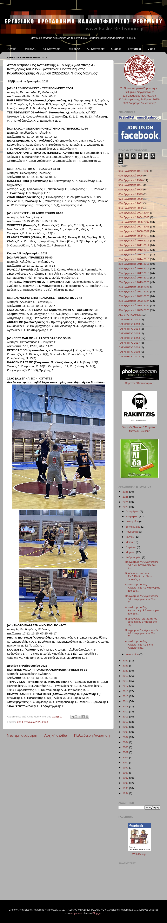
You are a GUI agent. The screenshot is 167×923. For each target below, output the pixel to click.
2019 (126, 675)
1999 (126, 767)
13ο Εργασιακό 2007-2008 (133, 226)
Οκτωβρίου (132, 521)
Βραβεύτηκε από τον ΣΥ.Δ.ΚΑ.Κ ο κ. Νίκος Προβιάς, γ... (138, 576)
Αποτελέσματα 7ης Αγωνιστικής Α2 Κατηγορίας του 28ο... (142, 610)
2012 (126, 711)
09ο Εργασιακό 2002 (130, 208)
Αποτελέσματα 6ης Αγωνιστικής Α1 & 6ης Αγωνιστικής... (139, 644)
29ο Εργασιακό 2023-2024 (133, 300)
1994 (126, 793)
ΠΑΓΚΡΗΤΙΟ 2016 (129, 338)
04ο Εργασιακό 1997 (130, 184)
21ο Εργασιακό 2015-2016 (133, 263)
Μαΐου (130, 542)
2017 (126, 685)
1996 (126, 782)
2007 (126, 737)
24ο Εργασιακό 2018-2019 (133, 277)
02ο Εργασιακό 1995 (130, 175)
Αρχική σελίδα (55, 735)
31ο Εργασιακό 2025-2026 (133, 310)
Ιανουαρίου (132, 654)
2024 (126, 501)
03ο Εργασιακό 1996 (130, 180)
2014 (126, 701)
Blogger (96, 913)
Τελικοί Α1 (29, 48)
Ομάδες (116, 48)
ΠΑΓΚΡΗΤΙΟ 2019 (129, 351)
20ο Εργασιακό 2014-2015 (133, 259)
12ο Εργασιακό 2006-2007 (133, 221)
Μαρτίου (131, 552)
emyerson (76, 913)
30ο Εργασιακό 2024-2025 (133, 305)
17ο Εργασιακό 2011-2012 (133, 245)
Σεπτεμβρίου (133, 526)
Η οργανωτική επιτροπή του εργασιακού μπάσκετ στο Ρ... (141, 621)
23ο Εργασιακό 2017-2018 (133, 273)
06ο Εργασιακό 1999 (130, 194)
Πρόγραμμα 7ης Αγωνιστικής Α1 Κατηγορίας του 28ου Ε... (141, 599)
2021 (126, 665)
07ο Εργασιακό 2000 (130, 198)
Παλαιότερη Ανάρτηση (92, 735)
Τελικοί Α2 (73, 48)
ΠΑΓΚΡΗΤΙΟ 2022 (129, 356)
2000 (126, 762)
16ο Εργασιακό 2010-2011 (133, 240)
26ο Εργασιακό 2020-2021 (133, 286)
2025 (126, 496)
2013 (126, 706)
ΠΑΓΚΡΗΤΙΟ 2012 (129, 319)
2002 (126, 752)
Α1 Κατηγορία (52, 48)
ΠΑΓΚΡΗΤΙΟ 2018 (129, 347)
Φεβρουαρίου (134, 557)
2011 (126, 716)
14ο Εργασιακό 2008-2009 (133, 231)
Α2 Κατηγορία (95, 48)
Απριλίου (131, 547)
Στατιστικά (134, 48)
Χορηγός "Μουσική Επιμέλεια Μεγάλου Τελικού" (139, 427)
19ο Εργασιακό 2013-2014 (133, 254)
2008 (126, 731)
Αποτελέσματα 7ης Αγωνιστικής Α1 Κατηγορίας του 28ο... (142, 587)
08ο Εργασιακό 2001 (130, 203)
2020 (126, 670)
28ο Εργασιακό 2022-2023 (32, 722)
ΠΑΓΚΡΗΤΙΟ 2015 (129, 333)
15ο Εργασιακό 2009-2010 (133, 235)
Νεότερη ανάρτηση (22, 735)
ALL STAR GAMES (129, 314)
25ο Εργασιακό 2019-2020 (133, 282)
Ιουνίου (130, 536)
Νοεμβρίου (132, 516)
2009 (126, 726)
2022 (126, 660)
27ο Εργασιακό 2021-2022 (133, 291)
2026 (126, 491)
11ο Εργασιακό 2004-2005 (133, 217)
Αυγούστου (132, 531)
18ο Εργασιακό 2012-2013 (133, 249)
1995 (126, 788)
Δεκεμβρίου (133, 511)
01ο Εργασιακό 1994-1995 (133, 170)
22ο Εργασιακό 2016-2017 (133, 268)
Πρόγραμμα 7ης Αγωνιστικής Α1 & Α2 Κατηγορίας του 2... (141, 565)
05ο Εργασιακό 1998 (130, 189)
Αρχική (12, 48)
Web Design (139, 854)
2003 (126, 747)
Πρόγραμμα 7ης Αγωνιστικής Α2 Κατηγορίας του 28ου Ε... (141, 633)
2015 (126, 696)
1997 (126, 777)
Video (151, 48)
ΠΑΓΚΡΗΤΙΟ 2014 (129, 328)
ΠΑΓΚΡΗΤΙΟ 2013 (129, 324)
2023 (126, 507)
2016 (126, 691)
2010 (126, 721)
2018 (126, 680)
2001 (126, 757)
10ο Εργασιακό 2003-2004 (133, 212)
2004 (126, 742)
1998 (126, 772)
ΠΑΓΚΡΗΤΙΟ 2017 (129, 342)
